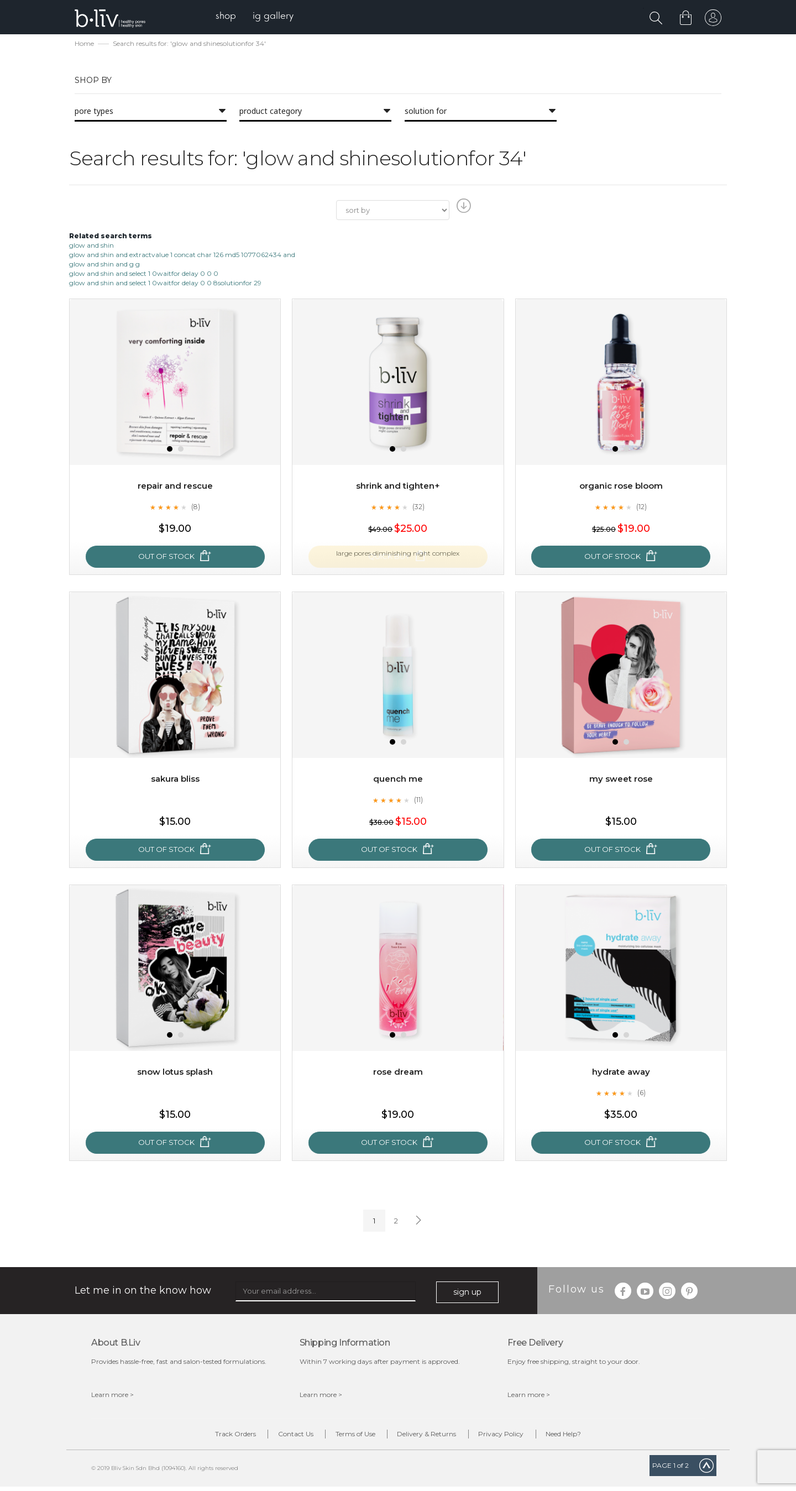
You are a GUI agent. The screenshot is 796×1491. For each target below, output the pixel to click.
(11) (418, 801)
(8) (196, 508)
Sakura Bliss (175, 780)
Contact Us (276, 1436)
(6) (642, 1094)
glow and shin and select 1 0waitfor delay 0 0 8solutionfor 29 (165, 284)
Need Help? (595, 1436)
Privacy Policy (520, 1436)
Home (84, 44)
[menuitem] (231, 17)
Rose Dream (398, 1073)
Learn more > (112, 1395)
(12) (642, 508)
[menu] (260, 17)
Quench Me (397, 780)
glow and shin (91, 246)
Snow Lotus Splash (175, 1073)
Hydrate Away (621, 1073)
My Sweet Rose (620, 780)
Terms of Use (349, 1436)
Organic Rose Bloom (621, 487)
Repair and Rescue (175, 487)
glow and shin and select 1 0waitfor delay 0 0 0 (143, 274)
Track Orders (203, 1436)
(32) (418, 508)
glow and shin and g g (104, 265)
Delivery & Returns (433, 1436)
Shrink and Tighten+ (398, 487)
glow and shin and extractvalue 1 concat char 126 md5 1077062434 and (182, 256)
